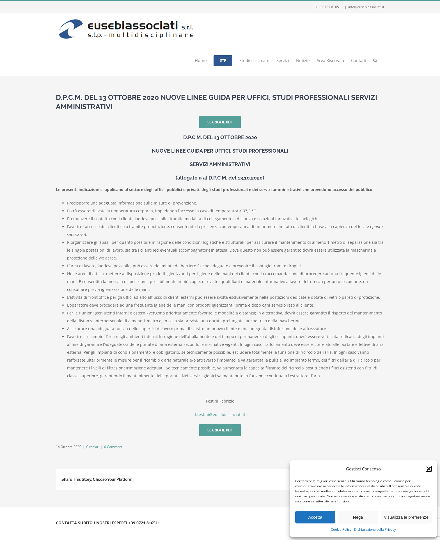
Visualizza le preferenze (406, 517)
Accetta (315, 517)
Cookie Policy (341, 529)
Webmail (125, 529)
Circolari (92, 446)
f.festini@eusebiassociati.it (220, 414)
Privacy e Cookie (103, 529)
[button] (429, 469)
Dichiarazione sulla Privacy (375, 529)
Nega (358, 517)
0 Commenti (113, 446)
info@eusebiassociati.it (366, 6)
